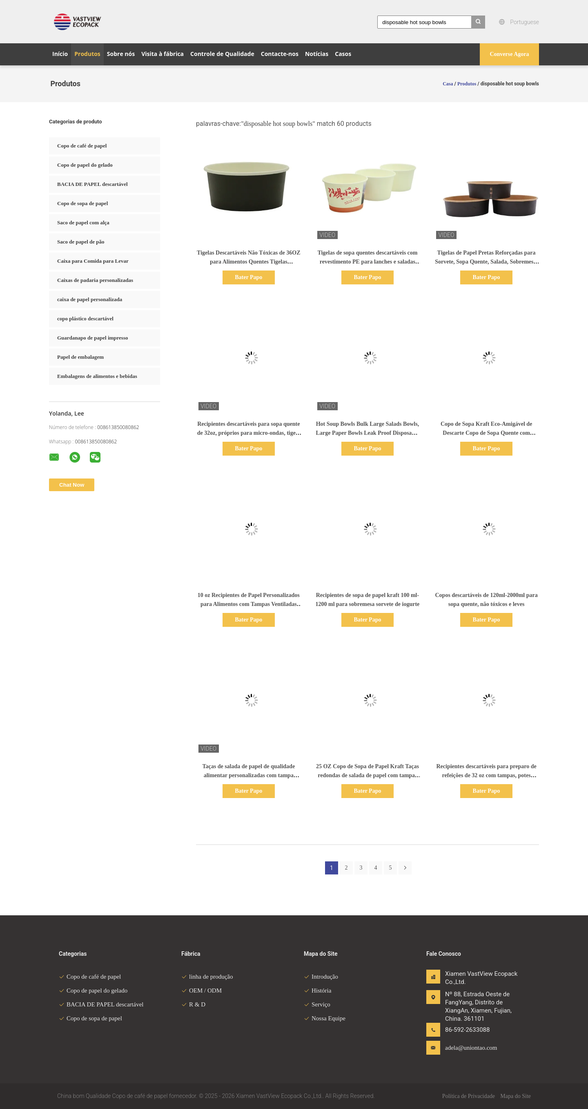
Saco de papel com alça (83, 222)
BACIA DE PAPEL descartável (92, 184)
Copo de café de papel (82, 146)
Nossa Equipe (324, 1018)
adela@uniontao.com (471, 1047)
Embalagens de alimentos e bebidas (97, 376)
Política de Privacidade (468, 1096)
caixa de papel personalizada (89, 299)
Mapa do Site (515, 1096)
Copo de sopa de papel (82, 203)
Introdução (321, 976)
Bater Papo (248, 277)
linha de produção (207, 976)
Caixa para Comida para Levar (93, 261)
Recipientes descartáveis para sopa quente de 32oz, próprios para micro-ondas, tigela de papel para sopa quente (248, 433)
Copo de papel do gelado (85, 165)
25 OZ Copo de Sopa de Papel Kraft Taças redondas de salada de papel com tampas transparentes (367, 775)
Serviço (317, 1004)
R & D (193, 1004)
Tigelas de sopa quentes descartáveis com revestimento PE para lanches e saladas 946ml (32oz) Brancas (367, 262)
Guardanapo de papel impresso (92, 338)
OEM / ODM (201, 990)
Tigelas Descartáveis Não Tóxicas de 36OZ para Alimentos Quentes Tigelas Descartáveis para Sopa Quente (248, 262)
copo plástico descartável (85, 318)
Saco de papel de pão (81, 242)
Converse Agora (509, 54)
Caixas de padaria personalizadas (95, 280)
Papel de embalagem (80, 357)
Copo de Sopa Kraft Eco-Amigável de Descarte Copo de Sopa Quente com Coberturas (486, 433)
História (317, 990)
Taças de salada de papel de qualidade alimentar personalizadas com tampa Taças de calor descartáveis (248, 775)
